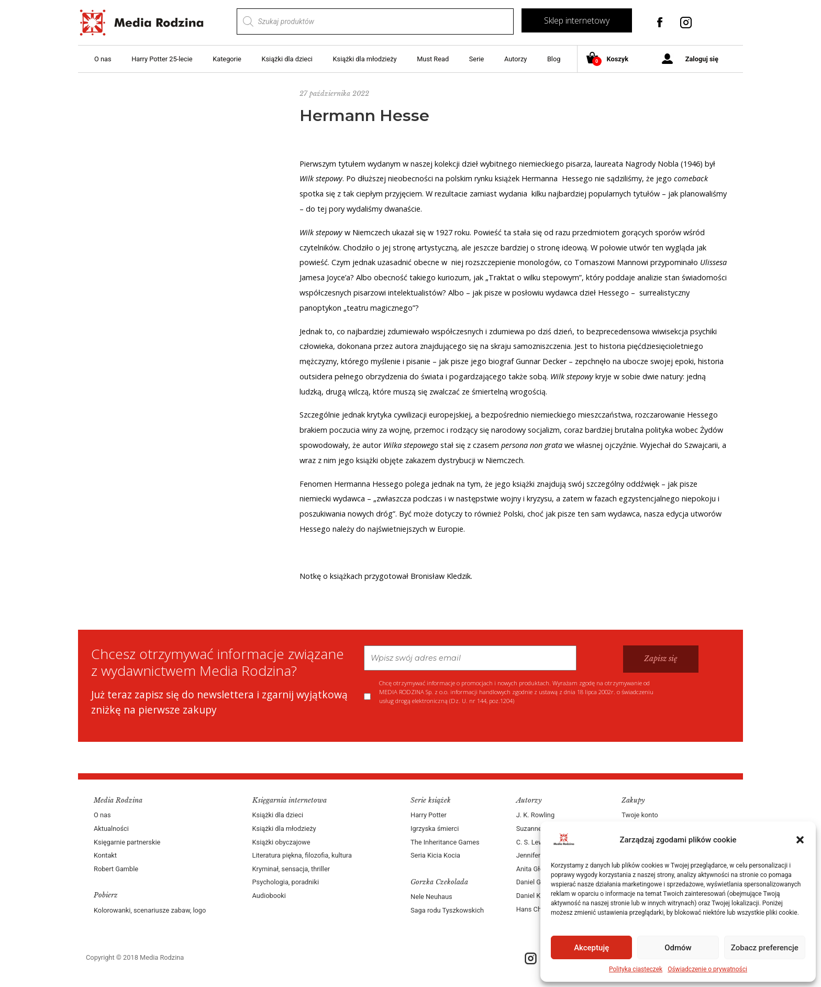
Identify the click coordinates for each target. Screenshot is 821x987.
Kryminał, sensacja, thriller (291, 869)
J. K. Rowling (535, 815)
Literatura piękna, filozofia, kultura (302, 855)
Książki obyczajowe (281, 842)
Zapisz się (661, 658)
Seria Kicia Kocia (435, 855)
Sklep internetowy (576, 20)
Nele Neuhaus (431, 897)
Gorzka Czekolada (439, 882)
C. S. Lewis (532, 842)
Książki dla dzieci (287, 59)
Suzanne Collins (540, 828)
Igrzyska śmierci (434, 828)
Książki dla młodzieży (365, 59)
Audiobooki (269, 896)
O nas (103, 59)
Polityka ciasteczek (635, 969)
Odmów (678, 947)
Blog (554, 59)
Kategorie (227, 59)
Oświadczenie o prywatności (707, 969)
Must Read (433, 59)
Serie (476, 59)
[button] (800, 840)
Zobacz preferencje (764, 947)
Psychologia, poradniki (285, 882)
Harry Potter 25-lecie (161, 59)
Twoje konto (640, 815)
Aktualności (111, 828)
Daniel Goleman (539, 882)
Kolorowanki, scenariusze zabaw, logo (150, 910)
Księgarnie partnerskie (127, 842)
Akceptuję (591, 947)
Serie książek (430, 800)
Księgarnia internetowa (289, 800)
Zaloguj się (701, 59)
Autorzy (515, 59)
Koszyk (611, 59)
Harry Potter (428, 815)
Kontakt (105, 855)
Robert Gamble (116, 869)
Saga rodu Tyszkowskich (447, 910)
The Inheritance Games (445, 842)
